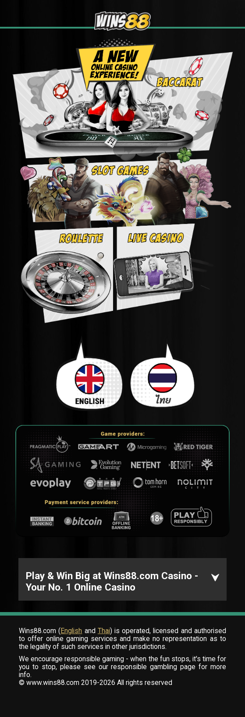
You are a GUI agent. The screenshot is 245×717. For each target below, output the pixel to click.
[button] (122, 579)
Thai (104, 631)
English (71, 631)
